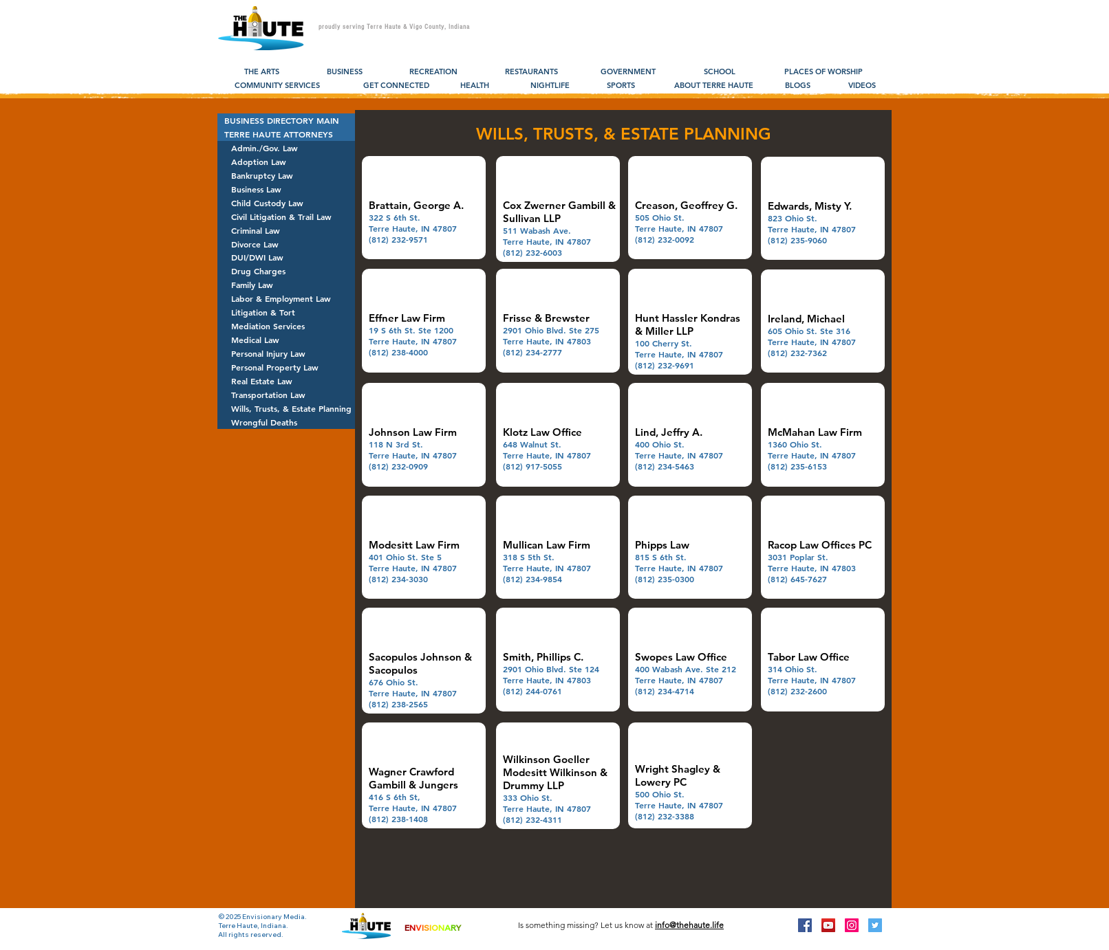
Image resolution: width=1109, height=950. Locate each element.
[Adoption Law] (286, 161)
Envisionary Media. (274, 916)
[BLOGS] (798, 86)
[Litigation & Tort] (286, 312)
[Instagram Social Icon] (852, 925)
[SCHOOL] (719, 72)
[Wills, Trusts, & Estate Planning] (286, 408)
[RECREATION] (433, 72)
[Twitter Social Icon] (875, 925)
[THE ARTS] (262, 72)
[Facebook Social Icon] (805, 925)
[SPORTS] (621, 86)
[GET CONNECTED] (396, 86)
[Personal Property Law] (286, 367)
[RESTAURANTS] (531, 72)
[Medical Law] (286, 339)
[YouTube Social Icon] (828, 925)
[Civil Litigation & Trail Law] (286, 216)
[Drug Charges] (286, 271)
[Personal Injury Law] (286, 353)
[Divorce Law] (286, 244)
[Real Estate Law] (286, 381)
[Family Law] (286, 284)
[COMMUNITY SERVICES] (277, 86)
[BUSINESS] (344, 72)
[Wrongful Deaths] (286, 422)
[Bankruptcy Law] (286, 175)
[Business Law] (286, 189)
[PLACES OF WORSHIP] (823, 72)
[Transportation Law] (286, 394)
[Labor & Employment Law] (286, 298)
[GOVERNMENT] (628, 72)
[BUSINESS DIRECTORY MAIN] (286, 120)
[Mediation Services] (286, 326)
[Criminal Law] (286, 230)
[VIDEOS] (862, 86)
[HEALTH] (474, 86)
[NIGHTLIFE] (550, 86)
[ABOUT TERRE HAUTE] (714, 86)
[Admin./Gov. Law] (286, 148)
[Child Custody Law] (286, 203)
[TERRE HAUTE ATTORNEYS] (286, 134)
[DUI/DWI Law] (286, 257)
